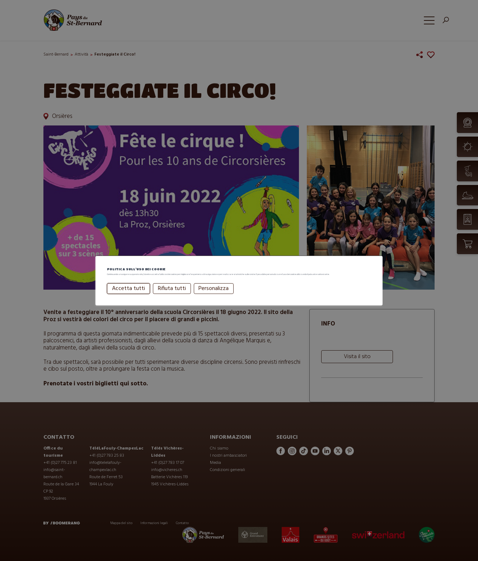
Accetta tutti (128, 297)
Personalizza (213, 297)
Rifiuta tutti (172, 297)
